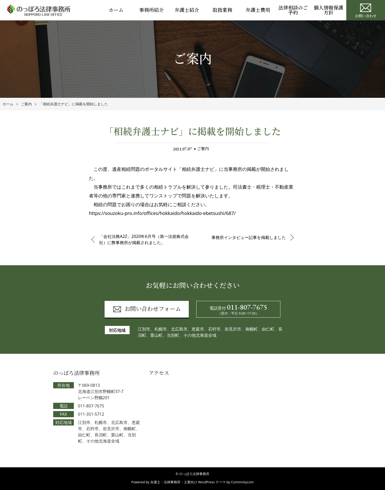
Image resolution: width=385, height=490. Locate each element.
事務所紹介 (151, 10)
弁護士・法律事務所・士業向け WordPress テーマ (188, 482)
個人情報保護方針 (328, 10)
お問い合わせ (365, 9)
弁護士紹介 (187, 10)
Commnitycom (242, 482)
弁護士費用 (258, 10)
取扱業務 (222, 10)
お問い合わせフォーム (147, 309)
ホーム (116, 10)
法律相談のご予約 (293, 10)
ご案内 (26, 104)
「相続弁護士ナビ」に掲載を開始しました (73, 104)
